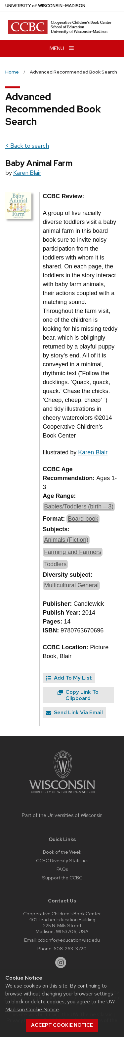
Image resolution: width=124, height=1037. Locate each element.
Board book (83, 518)
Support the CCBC (62, 877)
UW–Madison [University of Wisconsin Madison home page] (45, 6)
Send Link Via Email (74, 712)
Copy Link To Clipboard (78, 695)
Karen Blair (27, 172)
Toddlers (55, 564)
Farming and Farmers (72, 552)
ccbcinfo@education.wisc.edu (69, 940)
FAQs (62, 869)
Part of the (62, 815)
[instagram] (60, 962)
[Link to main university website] (62, 794)
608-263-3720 (70, 948)
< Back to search (27, 145)
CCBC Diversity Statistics (62, 860)
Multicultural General (71, 585)
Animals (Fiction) (66, 539)
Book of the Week (62, 852)
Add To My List (69, 677)
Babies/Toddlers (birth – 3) (78, 506)
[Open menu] (62, 48)
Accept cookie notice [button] (62, 1025)
